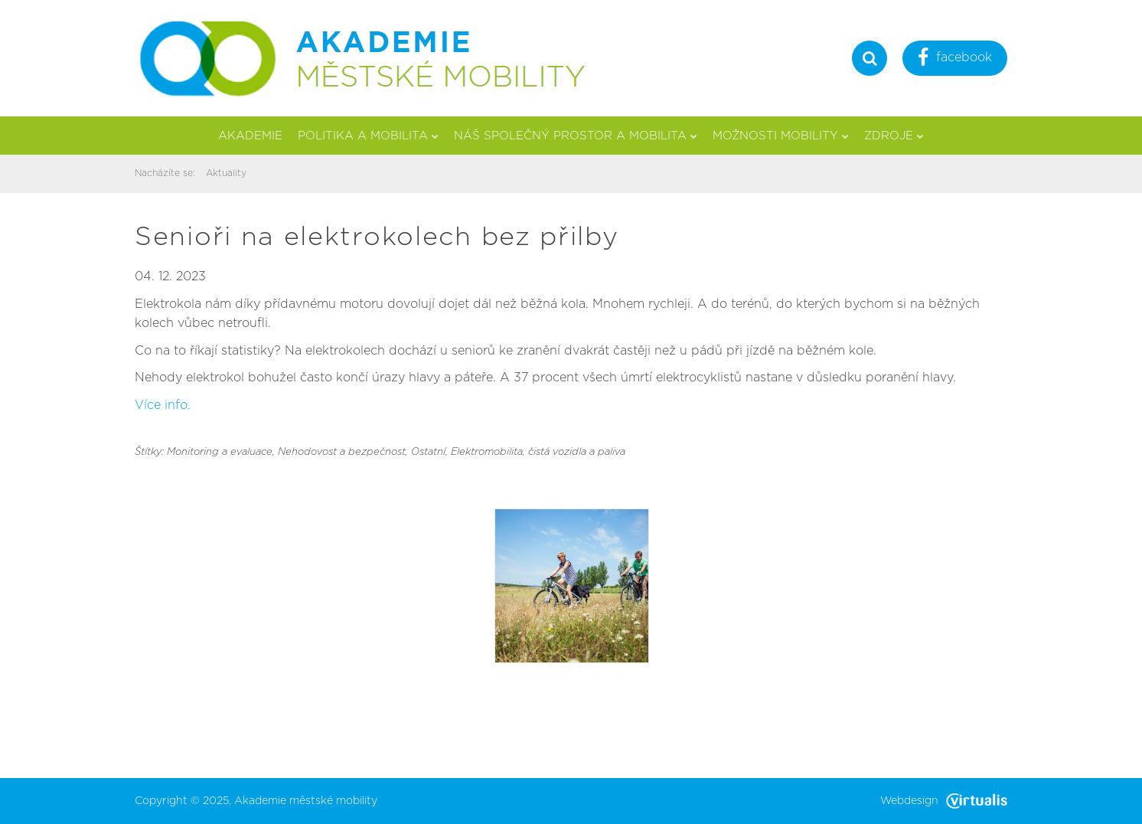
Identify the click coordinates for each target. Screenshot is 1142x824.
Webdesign (943, 801)
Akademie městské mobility (305, 801)
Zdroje (894, 136)
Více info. (163, 405)
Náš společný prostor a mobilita (575, 136)
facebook (955, 59)
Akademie (250, 136)
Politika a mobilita (368, 136)
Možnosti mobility (781, 136)
